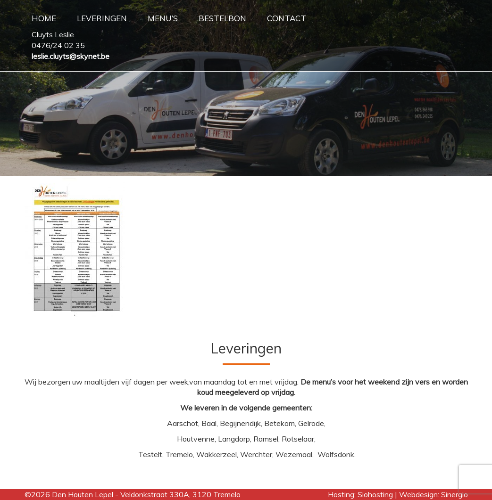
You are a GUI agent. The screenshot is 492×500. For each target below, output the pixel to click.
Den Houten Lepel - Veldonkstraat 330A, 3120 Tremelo (146, 494)
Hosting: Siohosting (361, 494)
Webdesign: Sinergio (433, 494)
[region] (246, 88)
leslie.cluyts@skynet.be (70, 56)
